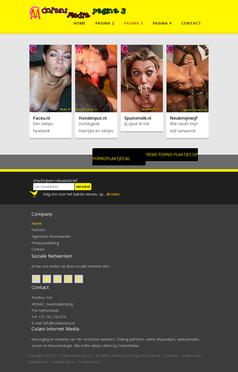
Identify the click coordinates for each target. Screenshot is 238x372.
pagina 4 (162, 23)
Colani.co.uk (191, 355)
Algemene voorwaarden (51, 236)
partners (38, 229)
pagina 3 (133, 23)
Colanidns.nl (37, 361)
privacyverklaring (45, 242)
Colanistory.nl (89, 361)
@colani (113, 194)
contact (191, 23)
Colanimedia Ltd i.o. (75, 355)
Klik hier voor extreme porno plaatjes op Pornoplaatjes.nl (145, 157)
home (80, 23)
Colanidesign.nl (62, 361)
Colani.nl (153, 355)
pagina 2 (104, 23)
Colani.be (170, 355)
